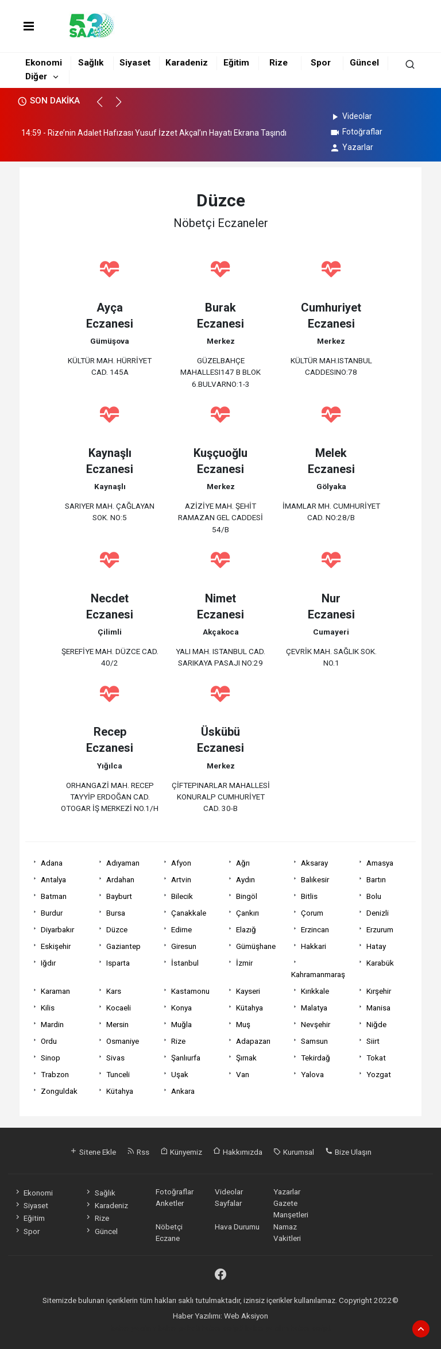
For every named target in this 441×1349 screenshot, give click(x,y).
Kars (113, 991)
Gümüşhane (256, 946)
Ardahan (120, 879)
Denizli (377, 912)
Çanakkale (188, 912)
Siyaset (134, 62)
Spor (321, 62)
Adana (52, 862)
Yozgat (378, 1074)
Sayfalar (228, 1203)
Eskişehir (56, 946)
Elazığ (246, 929)
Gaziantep (123, 946)
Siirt (373, 1041)
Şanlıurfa (185, 1057)
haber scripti (222, 1327)
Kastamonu (190, 991)
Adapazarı (253, 1041)
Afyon (181, 862)
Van (242, 1074)
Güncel (364, 62)
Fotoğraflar (356, 131)
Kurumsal (293, 1151)
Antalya (53, 879)
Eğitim (236, 62)
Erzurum (379, 929)
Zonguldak (59, 1091)
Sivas (115, 1057)
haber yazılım (267, 1327)
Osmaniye (122, 1041)
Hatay (376, 946)
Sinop (50, 1057)
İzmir (244, 962)
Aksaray (314, 862)
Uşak (179, 1074)
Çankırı (247, 912)
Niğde (376, 1024)
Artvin (181, 879)
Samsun (314, 1041)
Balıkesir (315, 879)
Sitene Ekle (92, 1151)
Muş (243, 1024)
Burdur (52, 912)
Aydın (245, 879)
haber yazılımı (133, 1327)
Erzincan (315, 929)
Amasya (379, 862)
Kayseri (248, 991)
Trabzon (55, 1074)
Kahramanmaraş (318, 974)
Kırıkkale (315, 991)
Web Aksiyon (246, 1315)
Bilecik (182, 896)
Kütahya (249, 1007)
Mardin (52, 1024)
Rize (278, 62)
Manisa (378, 1007)
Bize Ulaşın (348, 1151)
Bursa (115, 912)
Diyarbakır (57, 929)
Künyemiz (181, 1151)
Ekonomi (43, 62)
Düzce (116, 929)
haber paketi (179, 1327)
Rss (138, 1151)
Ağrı (243, 862)
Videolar (351, 116)
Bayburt (119, 896)
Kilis (48, 1007)
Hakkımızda (237, 1151)
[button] (105, 107)
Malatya (314, 1007)
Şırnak (246, 1057)
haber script (311, 1327)
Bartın (376, 879)
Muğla (181, 1024)
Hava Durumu (237, 1226)
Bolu (373, 896)
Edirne (181, 929)
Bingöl (246, 896)
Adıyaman (123, 862)
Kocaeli (118, 1007)
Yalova (312, 1074)
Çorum (312, 912)
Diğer (36, 76)
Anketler (170, 1203)
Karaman (55, 991)
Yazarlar (351, 147)
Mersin (117, 1024)
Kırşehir (378, 991)
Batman (54, 896)
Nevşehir (315, 1024)
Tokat (376, 1057)
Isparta (118, 962)
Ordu (49, 1041)
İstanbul (185, 962)
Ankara (183, 1091)
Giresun (183, 946)
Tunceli (118, 1074)
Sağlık (90, 62)
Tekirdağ (315, 1057)
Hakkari (313, 946)
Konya (181, 1007)
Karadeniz (186, 62)
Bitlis (309, 896)
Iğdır (48, 962)
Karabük (380, 962)
